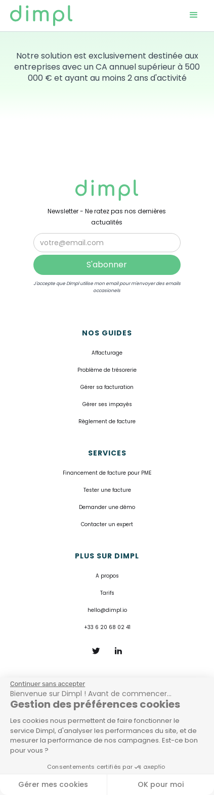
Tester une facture (107, 490)
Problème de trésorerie (107, 370)
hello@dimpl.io (107, 610)
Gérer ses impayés (107, 404)
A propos (107, 576)
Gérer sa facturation (107, 387)
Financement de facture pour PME (107, 473)
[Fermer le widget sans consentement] (47, 684)
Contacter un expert (107, 524)
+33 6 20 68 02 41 (107, 627)
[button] (194, 15)
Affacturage (107, 353)
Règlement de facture (107, 421)
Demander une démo (107, 507)
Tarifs (107, 593)
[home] (47, 15)
